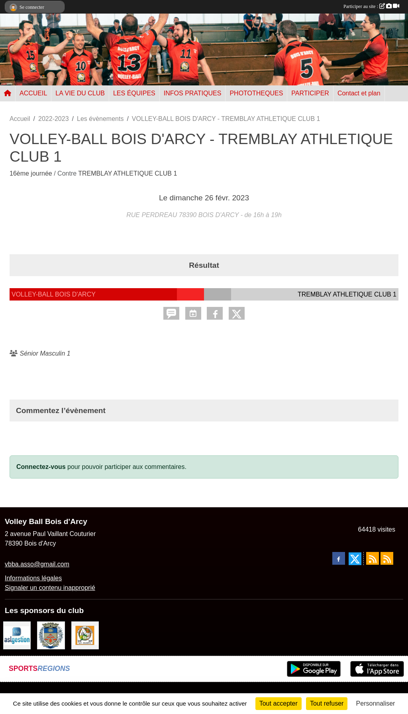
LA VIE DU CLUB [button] (80, 93)
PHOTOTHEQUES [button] (256, 93)
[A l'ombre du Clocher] (85, 634)
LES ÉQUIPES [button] (134, 93)
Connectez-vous (41, 466)
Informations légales (33, 578)
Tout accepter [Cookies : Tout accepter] (278, 703)
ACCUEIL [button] (33, 93)
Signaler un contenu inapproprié (50, 587)
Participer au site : (371, 6)
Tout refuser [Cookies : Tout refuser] (326, 703)
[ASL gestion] (17, 634)
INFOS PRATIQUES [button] (193, 93)
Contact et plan (359, 93)
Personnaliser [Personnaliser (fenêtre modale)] (375, 703)
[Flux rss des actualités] (372, 558)
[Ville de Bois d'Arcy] (51, 634)
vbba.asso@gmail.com (37, 564)
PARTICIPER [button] (310, 93)
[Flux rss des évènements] (387, 558)
